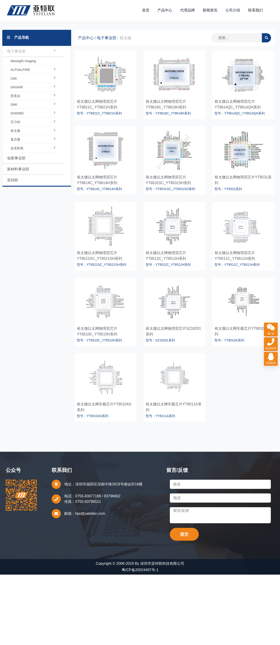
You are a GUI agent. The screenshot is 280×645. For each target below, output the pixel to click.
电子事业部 (31, 52)
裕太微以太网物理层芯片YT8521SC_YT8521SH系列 (99, 256)
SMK (33, 105)
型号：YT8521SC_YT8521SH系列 (101, 265)
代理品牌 (187, 10)
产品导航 (18, 38)
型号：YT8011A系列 (160, 416)
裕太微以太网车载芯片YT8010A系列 (242, 332)
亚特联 (12, 181)
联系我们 (255, 10)
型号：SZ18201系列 (160, 341)
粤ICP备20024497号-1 (140, 570)
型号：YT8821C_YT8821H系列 (99, 114)
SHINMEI (33, 114)
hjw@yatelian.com (90, 514)
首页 (146, 10)
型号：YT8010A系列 (229, 341)
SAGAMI (33, 88)
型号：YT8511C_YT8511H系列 (237, 265)
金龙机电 (33, 149)
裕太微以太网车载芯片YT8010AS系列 (104, 407)
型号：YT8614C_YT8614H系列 (99, 189)
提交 (184, 534)
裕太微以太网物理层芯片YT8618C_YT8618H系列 (166, 105)
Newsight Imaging (23, 61)
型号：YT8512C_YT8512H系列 (168, 265)
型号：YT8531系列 (228, 189)
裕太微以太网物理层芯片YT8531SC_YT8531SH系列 (168, 180)
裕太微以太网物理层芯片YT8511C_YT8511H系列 (235, 256)
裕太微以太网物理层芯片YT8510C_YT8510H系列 (97, 332)
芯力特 (33, 122)
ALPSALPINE (33, 70)
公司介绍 (233, 10)
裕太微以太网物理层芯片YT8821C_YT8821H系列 (97, 105)
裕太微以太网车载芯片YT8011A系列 (174, 407)
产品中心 (165, 10)
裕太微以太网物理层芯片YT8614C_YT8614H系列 (97, 180)
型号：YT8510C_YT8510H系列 (99, 341)
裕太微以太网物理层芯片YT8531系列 (243, 180)
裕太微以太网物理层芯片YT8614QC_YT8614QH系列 (238, 105)
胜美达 (33, 96)
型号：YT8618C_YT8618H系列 (168, 114)
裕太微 (33, 131)
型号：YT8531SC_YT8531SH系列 (170, 189)
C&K (33, 79)
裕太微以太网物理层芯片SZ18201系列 (173, 332)
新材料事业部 (18, 170)
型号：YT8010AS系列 (93, 416)
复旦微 (33, 140)
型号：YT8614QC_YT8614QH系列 (240, 114)
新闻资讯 (210, 10)
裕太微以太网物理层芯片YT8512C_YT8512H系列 (166, 256)
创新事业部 (16, 159)
